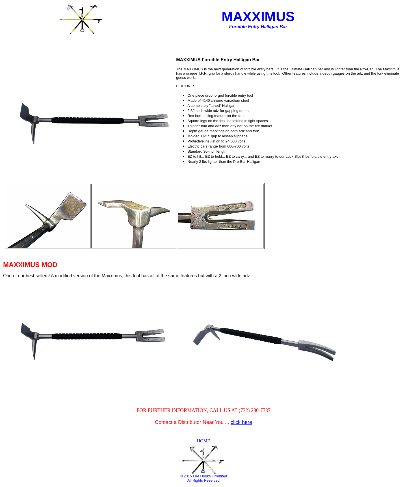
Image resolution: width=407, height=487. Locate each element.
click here (241, 422)
